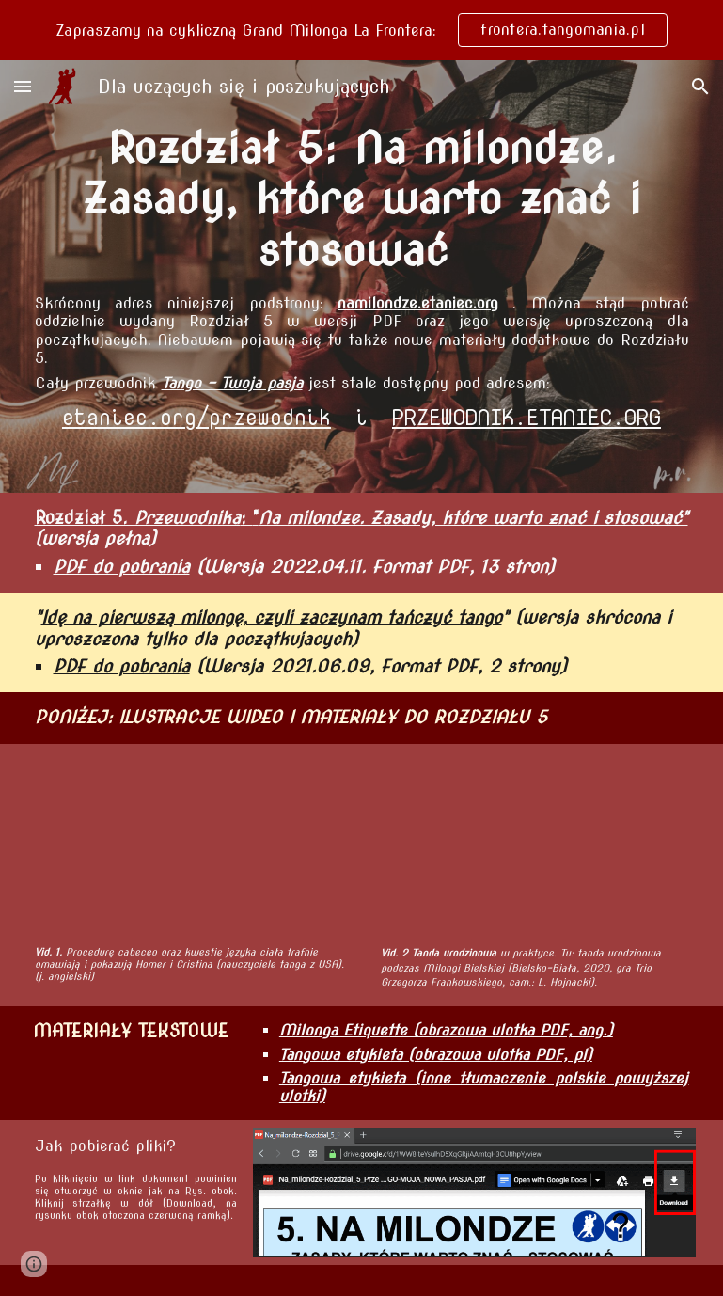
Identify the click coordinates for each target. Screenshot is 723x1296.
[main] (362, 199)
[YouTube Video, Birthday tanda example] (531, 844)
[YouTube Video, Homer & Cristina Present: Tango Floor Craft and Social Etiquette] (192, 844)
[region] (361, 30)
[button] (22, 86)
